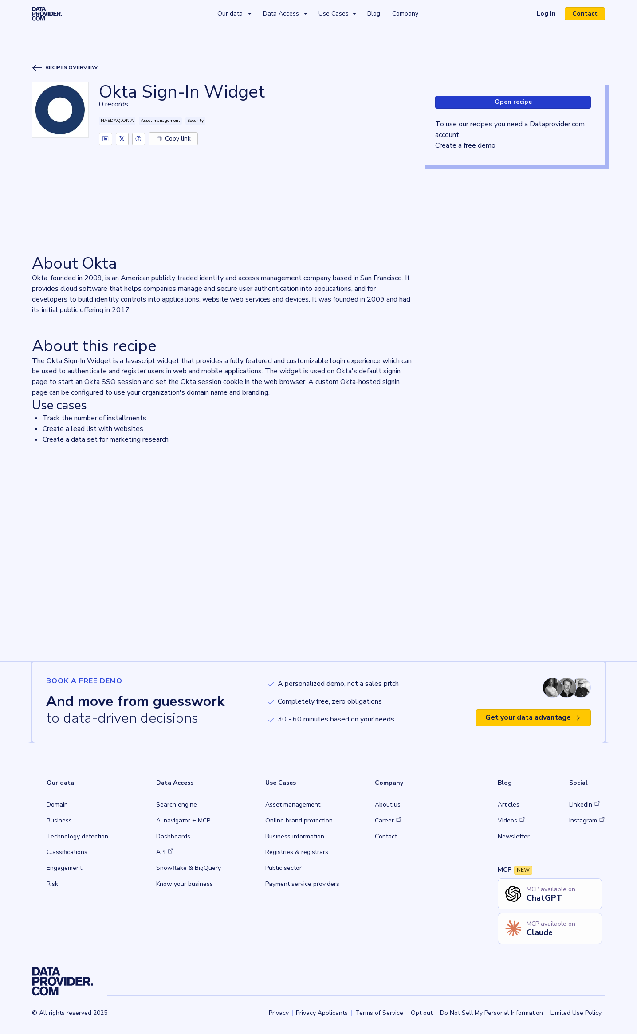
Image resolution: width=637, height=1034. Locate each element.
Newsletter (514, 836)
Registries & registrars (296, 852)
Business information (294, 836)
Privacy (279, 1013)
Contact (585, 13)
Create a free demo (465, 145)
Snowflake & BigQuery (188, 868)
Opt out (422, 1013)
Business (59, 820)
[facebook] (139, 138)
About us (388, 804)
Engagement (64, 868)
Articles (508, 804)
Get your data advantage (533, 717)
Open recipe (513, 102)
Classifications (67, 852)
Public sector (283, 868)
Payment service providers (302, 884)
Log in (546, 13)
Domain (57, 804)
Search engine (176, 804)
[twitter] (122, 138)
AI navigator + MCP (183, 820)
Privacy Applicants (322, 1013)
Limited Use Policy (576, 1013)
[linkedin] (105, 138)
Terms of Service (379, 1013)
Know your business (184, 884)
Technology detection (77, 836)
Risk (52, 884)
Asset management (292, 804)
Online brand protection (299, 820)
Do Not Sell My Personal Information (491, 1013)
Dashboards (173, 836)
